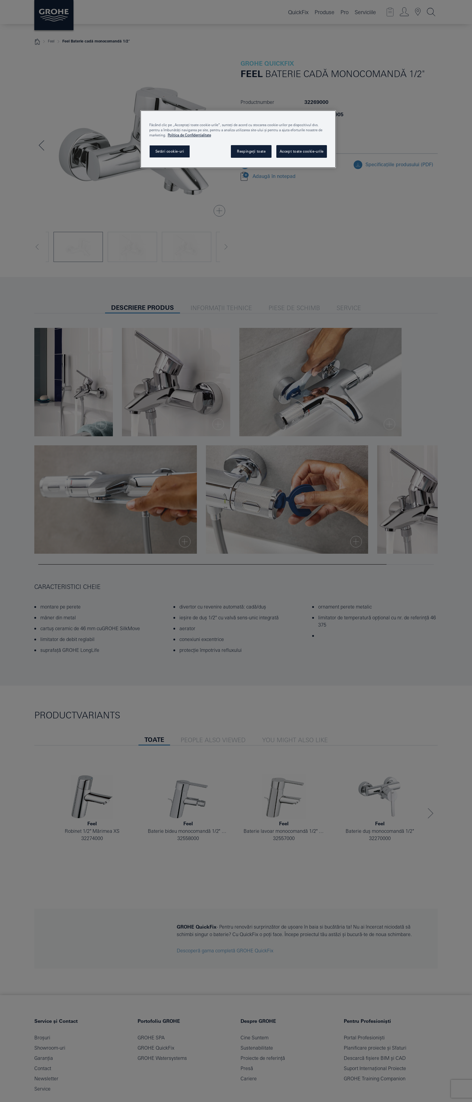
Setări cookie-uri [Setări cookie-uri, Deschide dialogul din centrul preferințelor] (169, 151)
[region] (238, 139)
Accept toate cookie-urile (302, 151)
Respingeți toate (251, 151)
